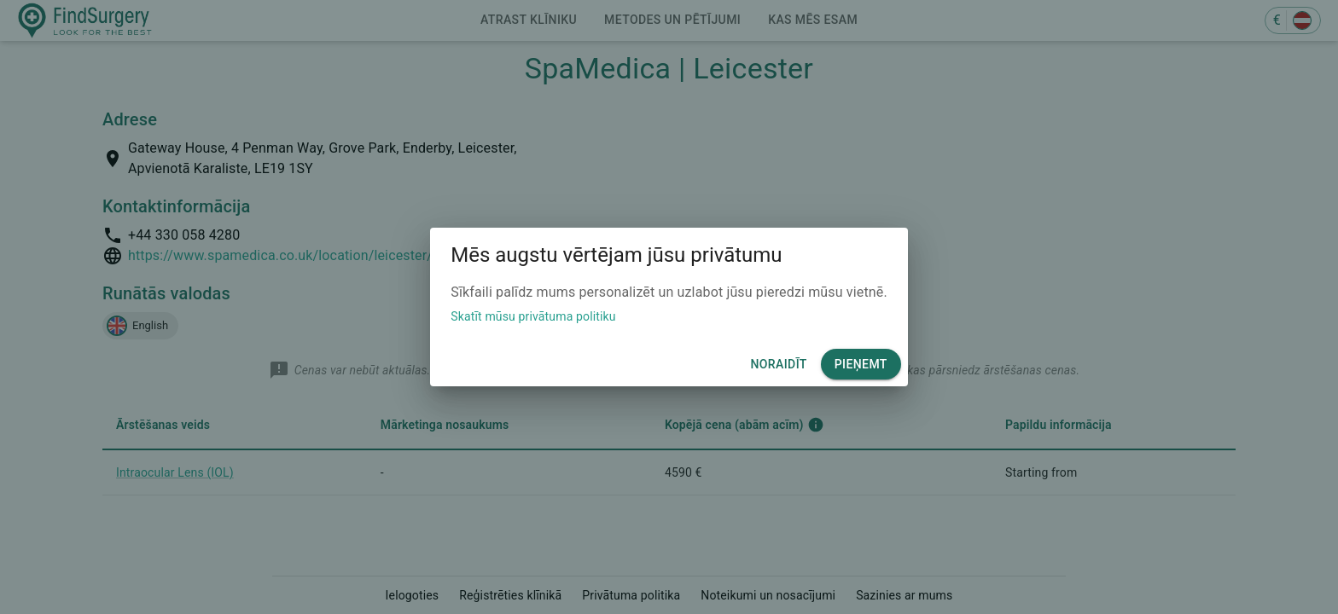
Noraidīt (778, 364)
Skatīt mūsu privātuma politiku (533, 316)
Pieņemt (861, 364)
